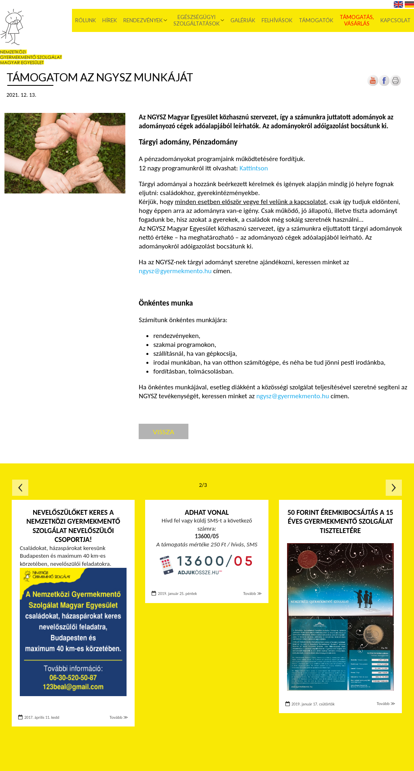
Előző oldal (20, 488)
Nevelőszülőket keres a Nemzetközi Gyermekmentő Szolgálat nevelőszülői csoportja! (73, 526)
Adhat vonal (207, 512)
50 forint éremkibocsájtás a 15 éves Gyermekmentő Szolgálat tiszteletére (340, 521)
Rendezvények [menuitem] (143, 20)
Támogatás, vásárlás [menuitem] (357, 20)
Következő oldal (394, 488)
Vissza (163, 431)
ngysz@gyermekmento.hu (175, 271)
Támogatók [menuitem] (316, 20)
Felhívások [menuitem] (277, 20)
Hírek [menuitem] (109, 20)
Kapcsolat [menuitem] (395, 20)
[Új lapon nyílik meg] (384, 84)
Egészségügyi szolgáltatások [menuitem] (196, 20)
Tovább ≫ (119, 717)
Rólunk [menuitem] (85, 20)
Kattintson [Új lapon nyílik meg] (253, 168)
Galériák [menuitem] (242, 20)
